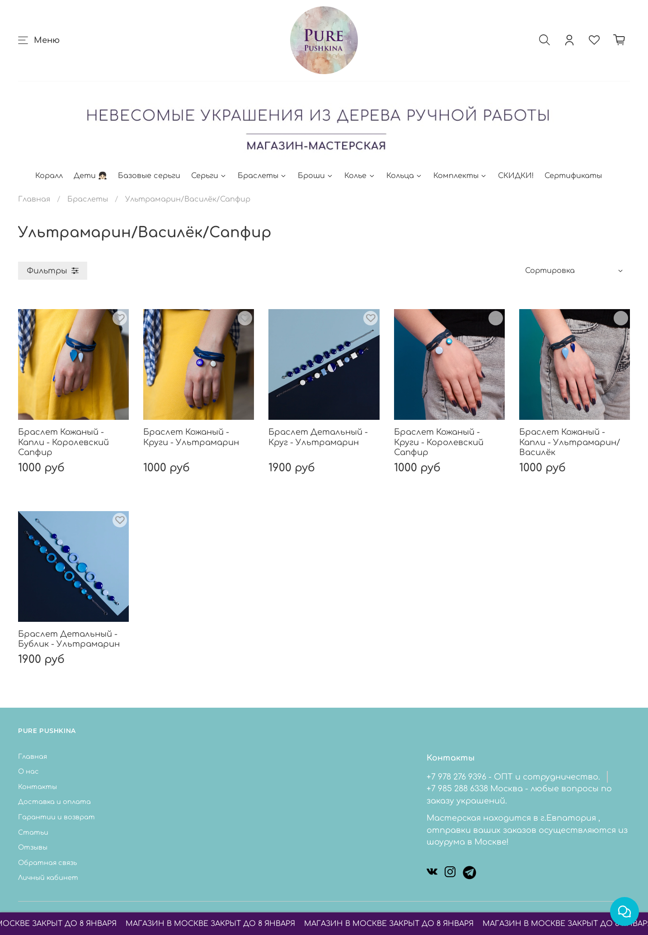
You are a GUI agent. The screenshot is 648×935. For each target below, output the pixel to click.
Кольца (404, 176)
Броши (315, 176)
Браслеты (262, 176)
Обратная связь (47, 862)
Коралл (49, 176)
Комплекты (460, 176)
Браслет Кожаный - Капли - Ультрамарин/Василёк (569, 442)
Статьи (33, 832)
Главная (34, 199)
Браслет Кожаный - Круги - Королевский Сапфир (439, 442)
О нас (28, 771)
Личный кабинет (48, 877)
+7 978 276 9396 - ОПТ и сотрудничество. (513, 776)
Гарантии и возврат (56, 817)
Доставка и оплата (54, 801)
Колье (359, 176)
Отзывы (32, 847)
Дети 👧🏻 (90, 176)
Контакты (37, 786)
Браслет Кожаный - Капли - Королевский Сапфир (63, 442)
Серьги (209, 176)
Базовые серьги (149, 176)
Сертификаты (573, 176)
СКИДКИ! (516, 176)
